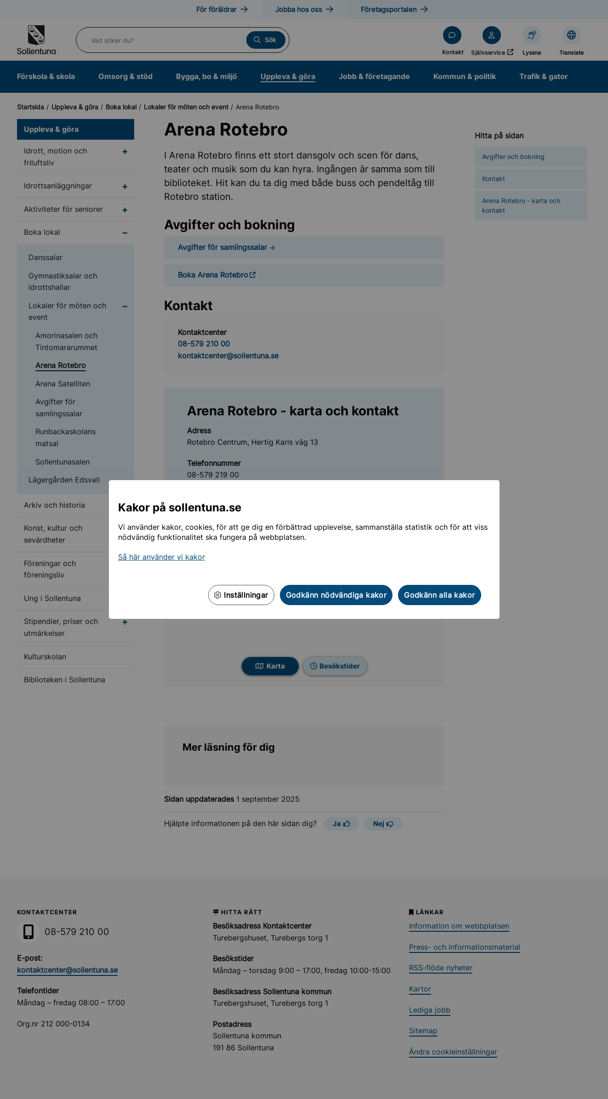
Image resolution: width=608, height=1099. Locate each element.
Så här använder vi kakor (161, 556)
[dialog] (304, 549)
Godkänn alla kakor (439, 595)
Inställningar (241, 595)
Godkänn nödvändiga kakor (336, 595)
